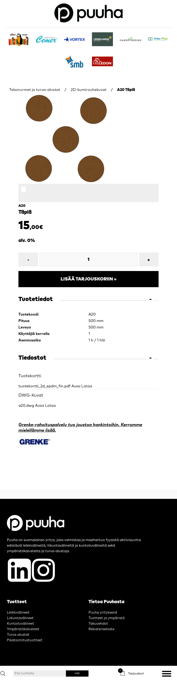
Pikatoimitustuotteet (24, 640)
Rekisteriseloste (101, 629)
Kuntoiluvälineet (20, 623)
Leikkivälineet (18, 612)
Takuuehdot (98, 623)
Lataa (86, 386)
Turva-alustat (18, 634)
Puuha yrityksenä (102, 612)
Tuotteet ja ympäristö (106, 618)
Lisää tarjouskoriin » (88, 279)
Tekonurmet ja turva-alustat (34, 90)
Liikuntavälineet (20, 618)
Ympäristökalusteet (23, 629)
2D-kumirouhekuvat (88, 90)
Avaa (75, 386)
